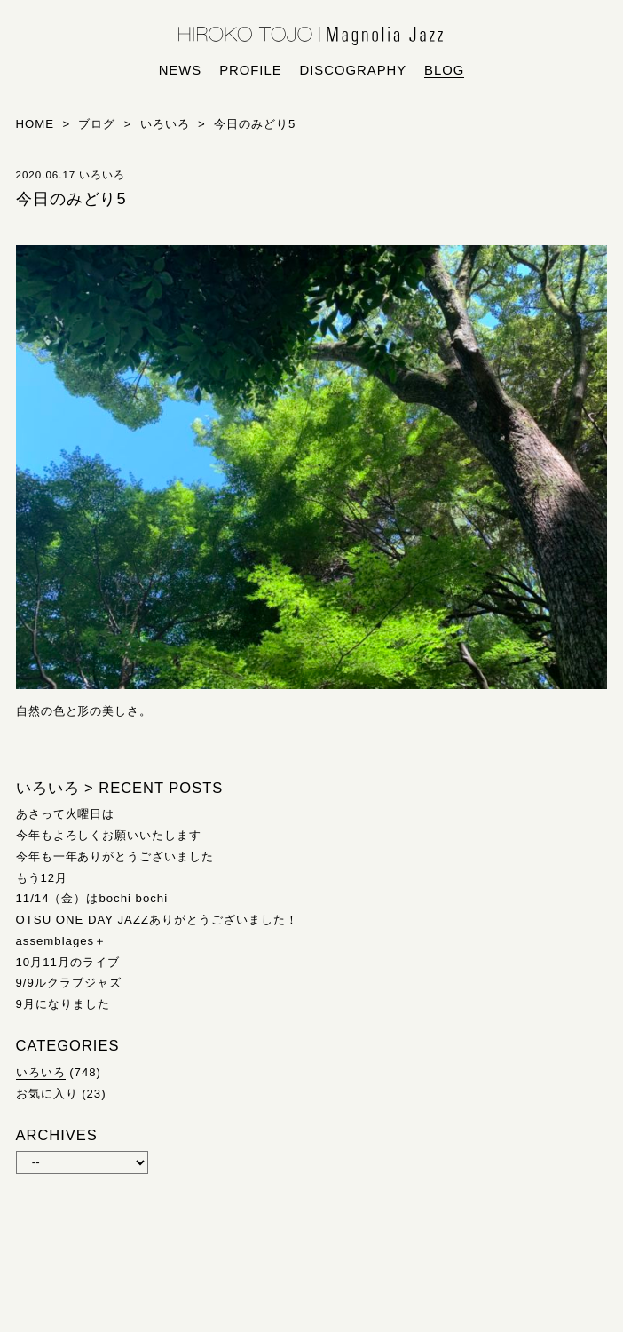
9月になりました (63, 1004)
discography (353, 70)
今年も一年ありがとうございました (115, 856)
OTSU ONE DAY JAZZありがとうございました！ (157, 919)
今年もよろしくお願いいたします (109, 835)
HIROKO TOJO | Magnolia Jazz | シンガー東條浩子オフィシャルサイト (311, 36)
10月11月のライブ (68, 962)
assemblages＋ (61, 940)
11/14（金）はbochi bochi (92, 898)
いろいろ (41, 1072)
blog (444, 70)
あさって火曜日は (65, 814)
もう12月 (42, 877)
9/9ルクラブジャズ (69, 982)
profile (250, 70)
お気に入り (47, 1093)
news (180, 70)
